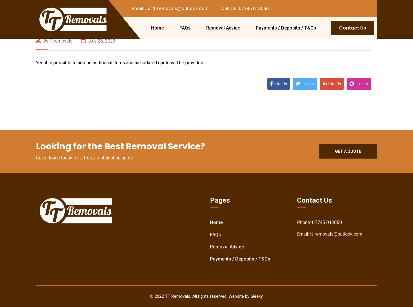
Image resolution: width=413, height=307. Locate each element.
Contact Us (352, 28)
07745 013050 (327, 222)
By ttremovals (54, 41)
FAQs (185, 28)
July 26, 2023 (98, 41)
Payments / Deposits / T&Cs (286, 28)
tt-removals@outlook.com (336, 234)
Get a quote (348, 151)
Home (157, 28)
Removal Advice (223, 28)
